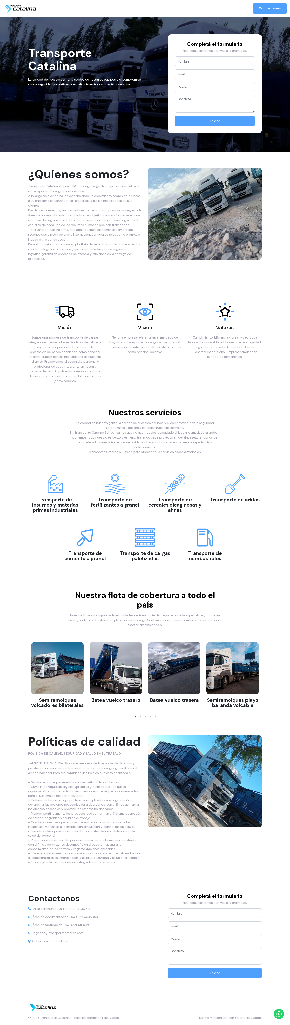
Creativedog (252, 1018)
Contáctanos (270, 8)
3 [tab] (146, 713)
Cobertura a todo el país (50, 941)
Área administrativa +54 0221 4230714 (61, 909)
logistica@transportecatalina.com (58, 933)
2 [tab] (141, 713)
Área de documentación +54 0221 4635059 (65, 917)
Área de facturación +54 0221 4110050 (61, 925)
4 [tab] (151, 713)
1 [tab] (136, 713)
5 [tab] (156, 713)
